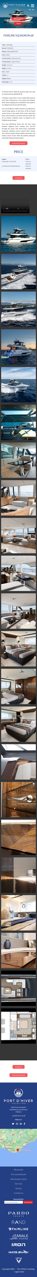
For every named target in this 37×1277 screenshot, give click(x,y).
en (33, 9)
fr (30, 9)
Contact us (18, 178)
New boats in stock (18, 1179)
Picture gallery (18, 19)
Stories (18, 1188)
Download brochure (18, 143)
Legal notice (19, 1272)
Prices (18, 23)
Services (18, 1183)
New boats (18, 1169)
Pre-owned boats (18, 1174)
